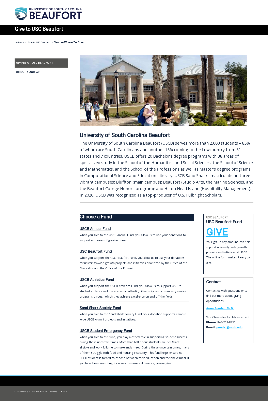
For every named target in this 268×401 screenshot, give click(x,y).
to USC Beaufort (39, 29)
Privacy (54, 391)
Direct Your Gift (29, 72)
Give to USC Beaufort (39, 42)
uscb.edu (20, 42)
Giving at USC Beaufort (34, 63)
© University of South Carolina (31, 391)
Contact (65, 391)
